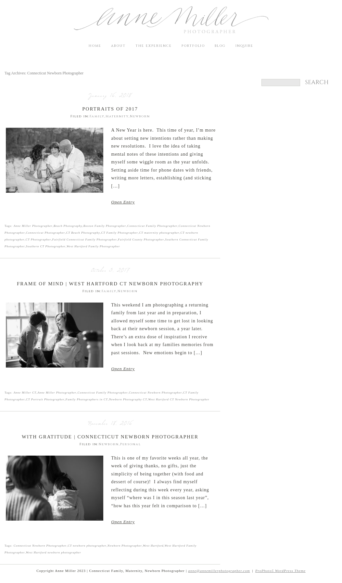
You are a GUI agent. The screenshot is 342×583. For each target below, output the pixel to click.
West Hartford (153, 545)
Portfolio (193, 45)
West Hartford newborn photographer (53, 552)
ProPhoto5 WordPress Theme (280, 571)
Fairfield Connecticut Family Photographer (84, 239)
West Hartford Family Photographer (93, 246)
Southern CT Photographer (46, 246)
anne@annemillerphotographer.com (219, 571)
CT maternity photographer (159, 232)
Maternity (117, 116)
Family (97, 116)
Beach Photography (68, 225)
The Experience (153, 45)
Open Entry (123, 202)
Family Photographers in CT (87, 399)
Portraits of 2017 (110, 108)
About (118, 45)
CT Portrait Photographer (45, 399)
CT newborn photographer (87, 545)
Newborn (140, 116)
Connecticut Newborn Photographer (155, 392)
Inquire (244, 45)
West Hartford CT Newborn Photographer (178, 399)
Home (95, 45)
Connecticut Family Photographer (152, 225)
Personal (130, 444)
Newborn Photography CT (128, 399)
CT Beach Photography (83, 232)
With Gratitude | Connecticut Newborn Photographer (110, 436)
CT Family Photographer (119, 232)
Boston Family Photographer (104, 225)
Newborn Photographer (125, 545)
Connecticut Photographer (45, 232)
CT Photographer (38, 239)
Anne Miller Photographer (33, 225)
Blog (220, 45)
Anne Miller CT (25, 392)
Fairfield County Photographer (141, 239)
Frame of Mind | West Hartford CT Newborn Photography (110, 283)
